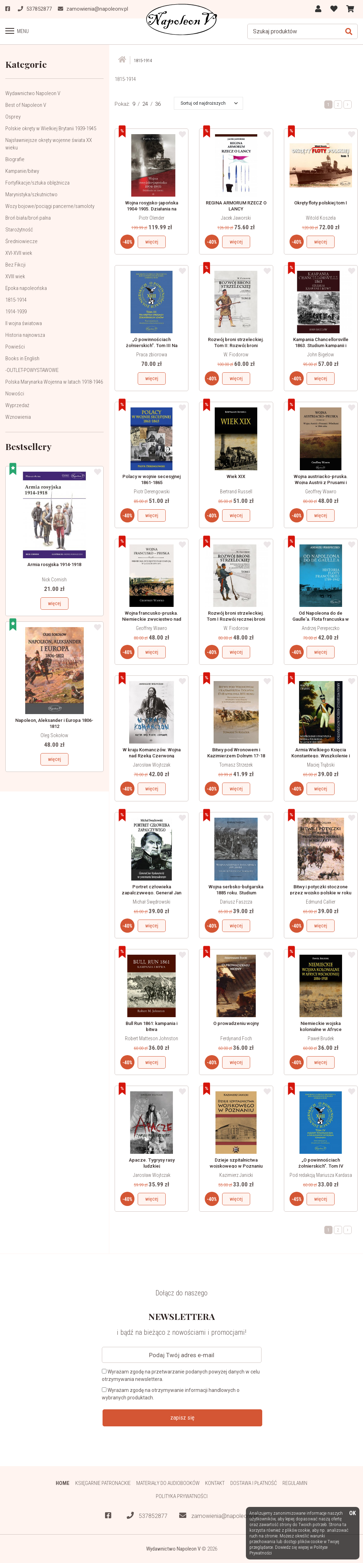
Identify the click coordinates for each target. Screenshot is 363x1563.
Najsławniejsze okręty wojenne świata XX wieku (48, 143)
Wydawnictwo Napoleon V (32, 93)
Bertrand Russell (236, 491)
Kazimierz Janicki (236, 1175)
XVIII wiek (15, 276)
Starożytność (19, 229)
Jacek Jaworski (236, 217)
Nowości (14, 393)
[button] (209, 103)
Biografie (14, 159)
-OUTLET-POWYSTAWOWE (32, 370)
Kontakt (215, 1483)
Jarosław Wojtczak (151, 765)
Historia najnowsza (25, 334)
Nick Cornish (54, 579)
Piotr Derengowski (152, 491)
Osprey (13, 116)
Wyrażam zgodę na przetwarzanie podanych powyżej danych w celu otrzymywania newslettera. (181, 1375)
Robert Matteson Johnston (151, 1038)
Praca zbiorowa (151, 354)
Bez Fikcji (15, 264)
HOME (62, 1483)
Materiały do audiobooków (168, 1483)
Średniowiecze (21, 241)
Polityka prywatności (181, 1496)
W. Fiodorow (236, 354)
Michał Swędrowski (151, 901)
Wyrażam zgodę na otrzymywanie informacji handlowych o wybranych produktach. (171, 1393)
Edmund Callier (320, 901)
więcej (54, 603)
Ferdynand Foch (236, 1038)
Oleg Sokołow (54, 735)
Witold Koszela (321, 217)
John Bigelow (320, 354)
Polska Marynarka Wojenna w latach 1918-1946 (54, 381)
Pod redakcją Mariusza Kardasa (321, 1175)
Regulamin (295, 1483)
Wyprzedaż (17, 405)
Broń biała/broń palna (28, 217)
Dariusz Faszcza (236, 901)
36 (158, 103)
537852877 (147, 1515)
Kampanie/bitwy (22, 171)
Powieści (15, 346)
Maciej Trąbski (321, 765)
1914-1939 (16, 311)
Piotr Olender (151, 217)
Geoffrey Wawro (320, 491)
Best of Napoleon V (25, 105)
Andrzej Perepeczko (321, 628)
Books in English (22, 358)
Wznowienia (18, 416)
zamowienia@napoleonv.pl (218, 1515)
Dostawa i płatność (254, 1483)
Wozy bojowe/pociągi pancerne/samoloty (49, 206)
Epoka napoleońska (26, 288)
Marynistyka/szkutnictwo (31, 194)
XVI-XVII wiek (18, 252)
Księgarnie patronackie (102, 1483)
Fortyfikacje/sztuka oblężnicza (37, 182)
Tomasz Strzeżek (236, 765)
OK (352, 1513)
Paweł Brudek (321, 1038)
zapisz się (182, 1417)
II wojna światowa (23, 323)
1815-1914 (16, 299)
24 (145, 103)
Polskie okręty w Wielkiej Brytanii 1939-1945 (50, 128)
